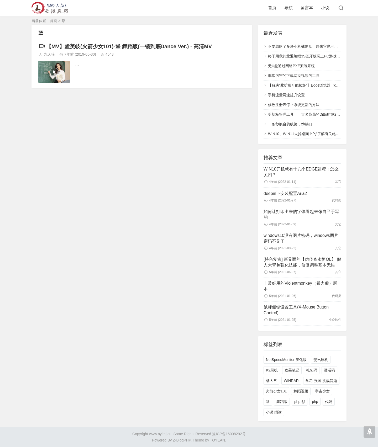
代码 (328, 402)
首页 (272, 8)
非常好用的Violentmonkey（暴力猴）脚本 (300, 286)
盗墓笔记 (292, 370)
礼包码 (311, 370)
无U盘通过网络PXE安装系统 (291, 66)
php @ (299, 402)
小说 (325, 8)
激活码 (329, 370)
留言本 (307, 8)
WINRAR (291, 381)
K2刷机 (272, 370)
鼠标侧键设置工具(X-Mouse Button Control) (296, 310)
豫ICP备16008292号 (229, 434)
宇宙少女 (322, 391)
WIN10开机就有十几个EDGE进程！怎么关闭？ (301, 172)
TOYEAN (217, 440)
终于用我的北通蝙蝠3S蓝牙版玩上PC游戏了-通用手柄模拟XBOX (321, 56)
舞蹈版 (281, 402)
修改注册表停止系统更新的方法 (293, 105)
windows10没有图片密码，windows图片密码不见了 (301, 238)
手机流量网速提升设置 (286, 95)
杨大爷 (271, 381)
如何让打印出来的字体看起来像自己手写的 (301, 214)
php (315, 402)
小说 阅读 (274, 412)
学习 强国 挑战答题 (321, 381)
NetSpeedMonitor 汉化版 (286, 360)
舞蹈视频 (300, 391)
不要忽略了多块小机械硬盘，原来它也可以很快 (306, 46)
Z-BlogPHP (182, 440)
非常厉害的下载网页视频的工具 (293, 75)
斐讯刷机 (320, 360)
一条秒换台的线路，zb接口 (290, 124)
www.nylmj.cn (160, 434)
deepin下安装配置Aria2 (285, 193)
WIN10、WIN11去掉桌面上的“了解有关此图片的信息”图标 (315, 134)
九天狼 (49, 54)
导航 (288, 8)
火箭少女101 (276, 391)
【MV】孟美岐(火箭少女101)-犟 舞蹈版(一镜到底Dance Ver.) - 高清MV (125, 46)
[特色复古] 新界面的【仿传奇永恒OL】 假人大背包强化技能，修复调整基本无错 (302, 262)
